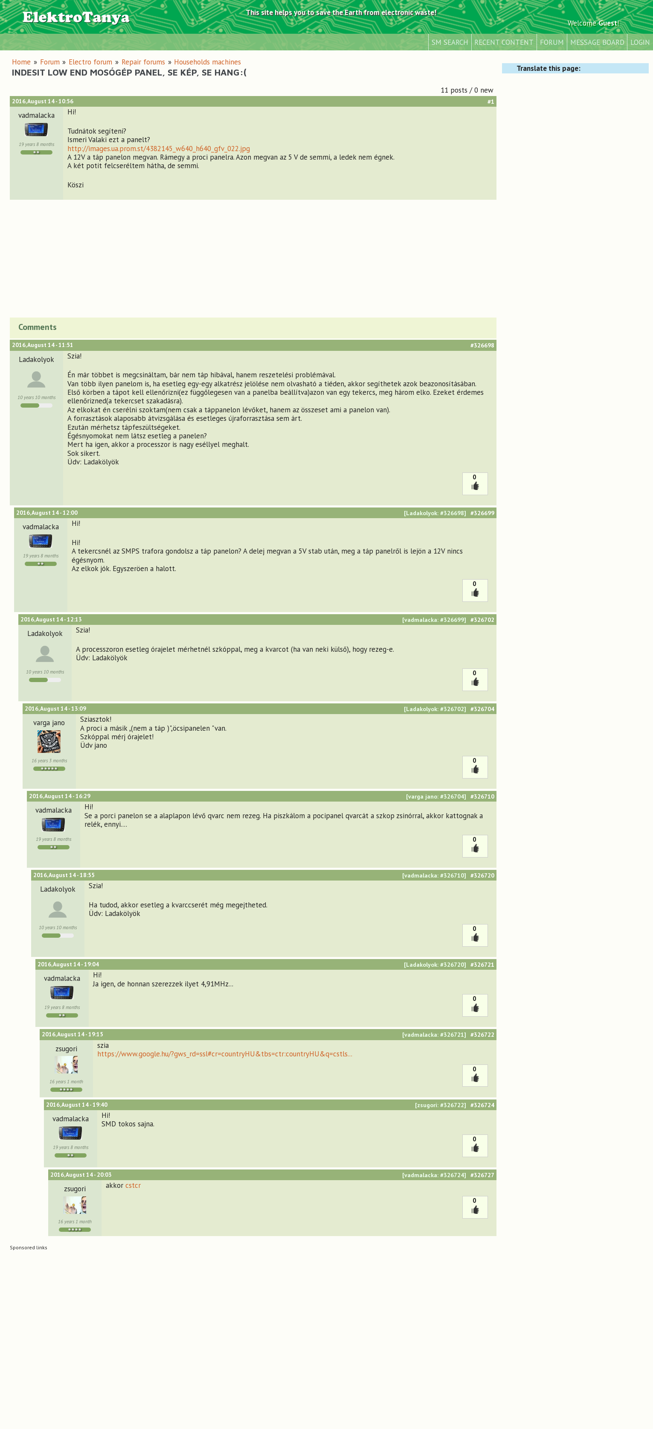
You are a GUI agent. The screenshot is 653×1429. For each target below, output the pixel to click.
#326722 (482, 1034)
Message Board (597, 42)
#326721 (482, 964)
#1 (491, 101)
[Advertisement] (253, 257)
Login (640, 42)
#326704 (482, 709)
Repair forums (143, 62)
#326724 (482, 1105)
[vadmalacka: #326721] (434, 1034)
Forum (552, 42)
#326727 (482, 1175)
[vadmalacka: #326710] (434, 875)
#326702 (482, 620)
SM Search (450, 42)
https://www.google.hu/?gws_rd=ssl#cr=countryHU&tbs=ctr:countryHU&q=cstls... (224, 1054)
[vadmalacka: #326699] (434, 620)
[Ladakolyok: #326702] (435, 709)
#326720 (482, 875)
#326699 (482, 513)
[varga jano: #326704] (436, 796)
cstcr (133, 1185)
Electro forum (90, 62)
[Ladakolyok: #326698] (435, 513)
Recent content (504, 42)
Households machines (207, 62)
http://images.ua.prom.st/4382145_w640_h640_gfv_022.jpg (158, 148)
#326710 (482, 796)
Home (21, 62)
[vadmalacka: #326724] (434, 1175)
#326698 (482, 345)
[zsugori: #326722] (440, 1105)
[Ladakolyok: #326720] (435, 964)
